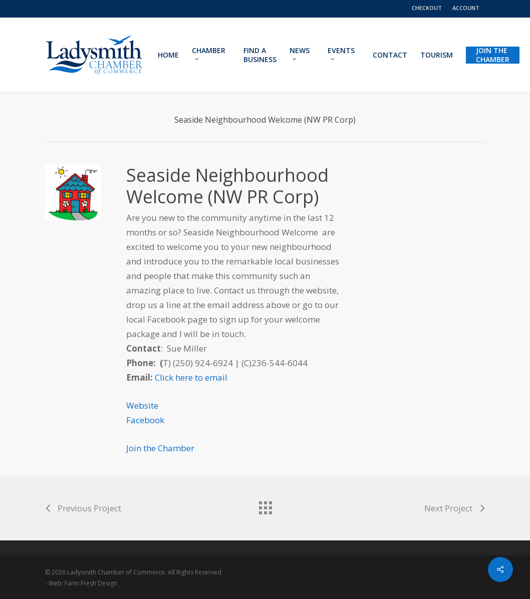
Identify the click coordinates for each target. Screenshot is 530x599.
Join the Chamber (160, 448)
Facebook (145, 420)
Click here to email (191, 377)
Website (142, 405)
